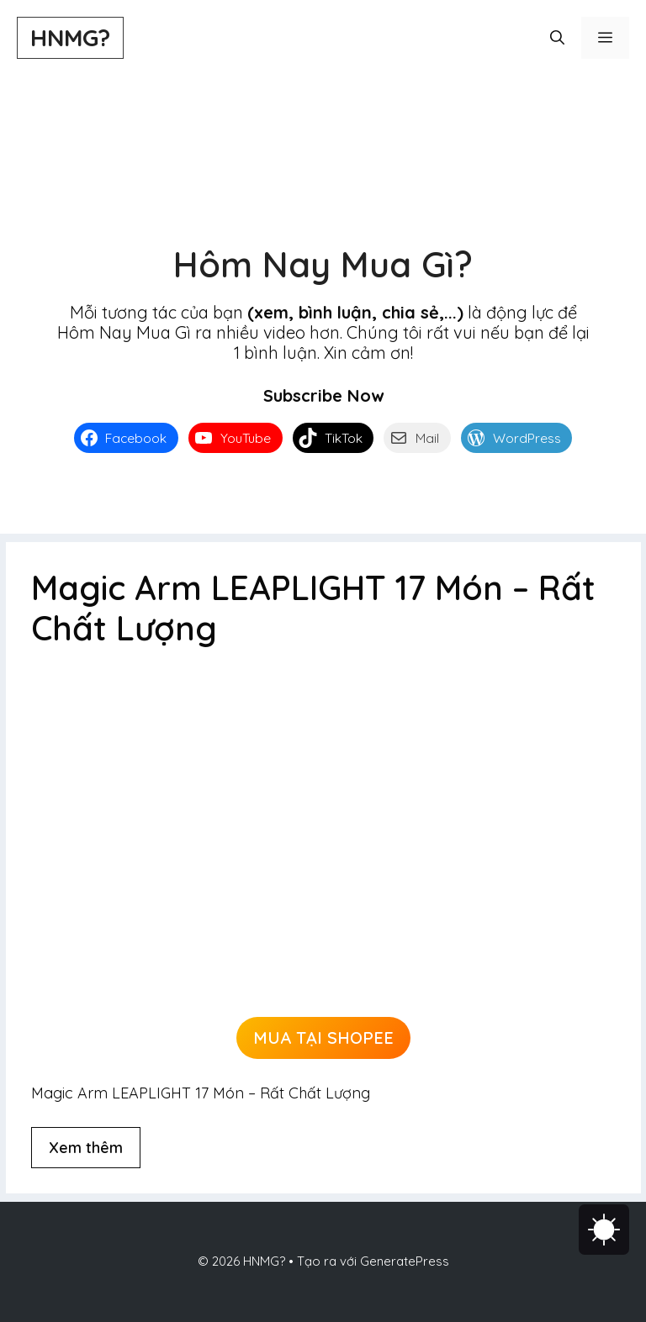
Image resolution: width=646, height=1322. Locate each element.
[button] (557, 38)
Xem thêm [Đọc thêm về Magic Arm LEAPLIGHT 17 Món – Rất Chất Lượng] (86, 1147)
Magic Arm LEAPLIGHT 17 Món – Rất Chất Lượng (313, 607)
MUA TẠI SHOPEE (323, 1037)
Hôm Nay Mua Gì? (323, 264)
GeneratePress (404, 1261)
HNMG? (70, 37)
